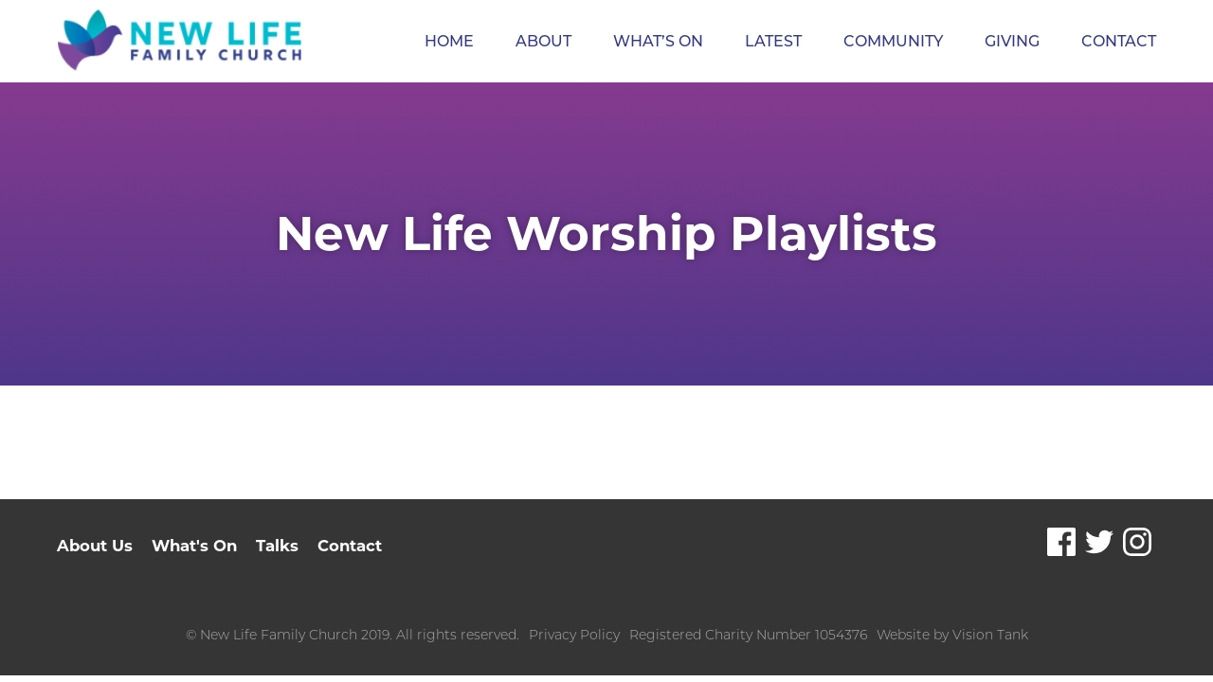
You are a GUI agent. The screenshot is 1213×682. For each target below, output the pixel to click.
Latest (773, 41)
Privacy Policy (574, 634)
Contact (1118, 41)
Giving (1012, 41)
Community (893, 41)
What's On (198, 546)
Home (449, 41)
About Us (96, 546)
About (543, 41)
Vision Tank (990, 634)
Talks (282, 546)
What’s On (658, 41)
